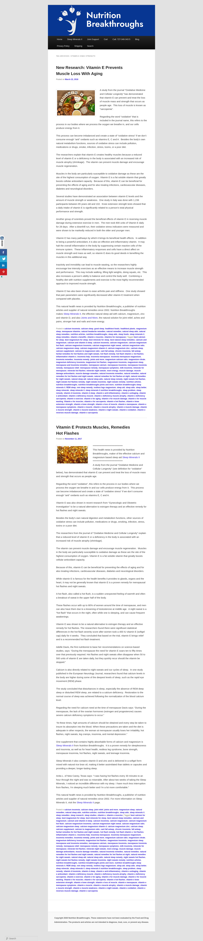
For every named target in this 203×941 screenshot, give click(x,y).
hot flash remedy (107, 354)
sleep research (77, 815)
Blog (137, 39)
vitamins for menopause (115, 337)
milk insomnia (126, 368)
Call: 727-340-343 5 (121, 39)
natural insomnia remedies (111, 373)
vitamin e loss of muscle (106, 404)
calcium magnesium (119, 343)
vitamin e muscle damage (128, 407)
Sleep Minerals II (74, 39)
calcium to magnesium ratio (87, 351)
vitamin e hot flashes (116, 401)
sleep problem (129, 390)
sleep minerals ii (137, 334)
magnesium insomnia (117, 362)
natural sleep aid (78, 379)
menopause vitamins (71, 331)
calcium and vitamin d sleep (80, 343)
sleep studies (91, 815)
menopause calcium (98, 365)
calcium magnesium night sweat (106, 345)
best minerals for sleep (99, 340)
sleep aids (112, 334)
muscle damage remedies (87, 373)
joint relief (98, 810)
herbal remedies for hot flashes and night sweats (77, 354)
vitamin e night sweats (108, 410)
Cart (106, 39)
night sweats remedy (116, 382)
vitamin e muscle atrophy (104, 407)
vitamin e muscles (95, 337)
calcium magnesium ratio (133, 345)
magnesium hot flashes (96, 362)
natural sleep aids (130, 331)
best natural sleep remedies (122, 340)
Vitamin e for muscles (73, 401)
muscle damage (126, 371)
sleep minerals (62, 390)
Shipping (78, 46)
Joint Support (93, 39)
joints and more (97, 359)
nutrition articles (78, 334)
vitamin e (101, 815)
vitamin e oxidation (127, 410)
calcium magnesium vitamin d (93, 348)
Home (59, 39)
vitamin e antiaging (129, 393)
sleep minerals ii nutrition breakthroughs (104, 390)
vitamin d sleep (88, 393)
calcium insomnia (72, 329)
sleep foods (123, 334)
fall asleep (136, 351)
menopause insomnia (117, 365)
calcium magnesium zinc (119, 348)
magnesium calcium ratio (116, 359)
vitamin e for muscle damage (114, 399)
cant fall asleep (107, 351)
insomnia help (83, 357)
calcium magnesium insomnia (78, 345)
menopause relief (71, 368)
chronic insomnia (123, 351)
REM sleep (71, 387)
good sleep (99, 329)
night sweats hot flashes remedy (70, 382)
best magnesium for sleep (76, 340)
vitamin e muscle (84, 407)
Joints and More (89, 317)
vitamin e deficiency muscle (81, 396)
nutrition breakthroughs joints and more (96, 385)
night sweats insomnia (96, 382)
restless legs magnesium (105, 387)
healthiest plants (127, 329)
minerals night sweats (96, 371)
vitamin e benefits (78, 337)
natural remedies (113, 331)
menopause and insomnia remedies (72, 365)
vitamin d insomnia (72, 393)
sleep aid (121, 387)
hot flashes (139, 354)
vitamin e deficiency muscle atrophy (110, 396)
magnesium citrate (137, 359)
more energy (112, 371)
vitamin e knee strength (84, 404)
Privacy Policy (63, 46)
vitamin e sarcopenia (88, 413)
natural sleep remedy (113, 379)
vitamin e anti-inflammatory (108, 393)
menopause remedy (89, 368)
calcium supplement (65, 351)
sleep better (141, 387)
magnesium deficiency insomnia (70, 362)
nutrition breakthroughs (96, 334)
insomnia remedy (81, 359)
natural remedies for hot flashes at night (112, 376)
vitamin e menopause (127, 404)
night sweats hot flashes (134, 379)
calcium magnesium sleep (67, 348)
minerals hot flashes (77, 371)
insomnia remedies (64, 359)
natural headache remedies (93, 331)
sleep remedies (63, 337)
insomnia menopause (100, 357)
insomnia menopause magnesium (126, 357)
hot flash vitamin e (124, 354)
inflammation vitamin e (66, 357)
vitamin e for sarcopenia (95, 401)
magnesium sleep (135, 362)
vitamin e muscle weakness (85, 410)
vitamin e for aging (92, 399)
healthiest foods (112, 329)
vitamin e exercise (75, 399)
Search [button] (90, 46)
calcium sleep (87, 329)
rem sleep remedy (85, 387)
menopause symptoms (109, 368)
